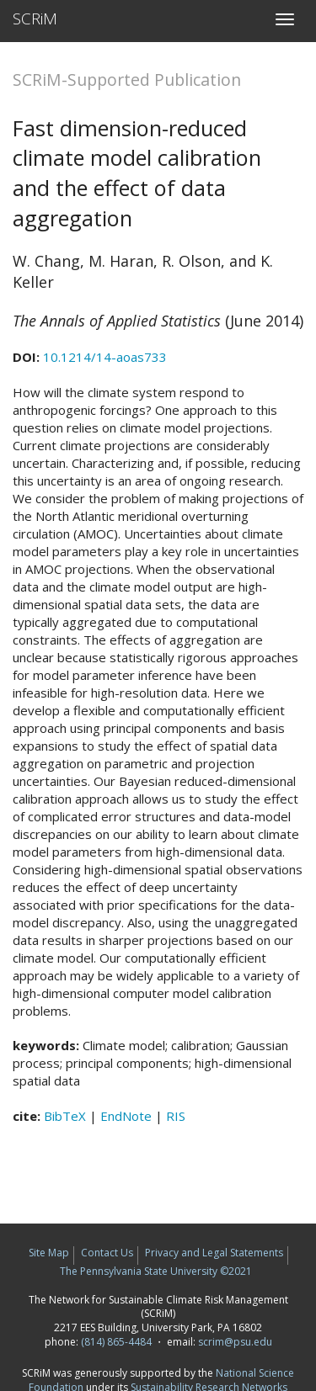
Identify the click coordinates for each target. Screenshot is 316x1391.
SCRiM (35, 18)
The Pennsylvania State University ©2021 (156, 1271)
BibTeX (65, 1115)
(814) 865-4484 (116, 1342)
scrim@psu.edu (235, 1342)
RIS (175, 1115)
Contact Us (107, 1252)
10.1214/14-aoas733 (105, 356)
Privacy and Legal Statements (214, 1252)
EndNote (126, 1115)
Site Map (49, 1252)
